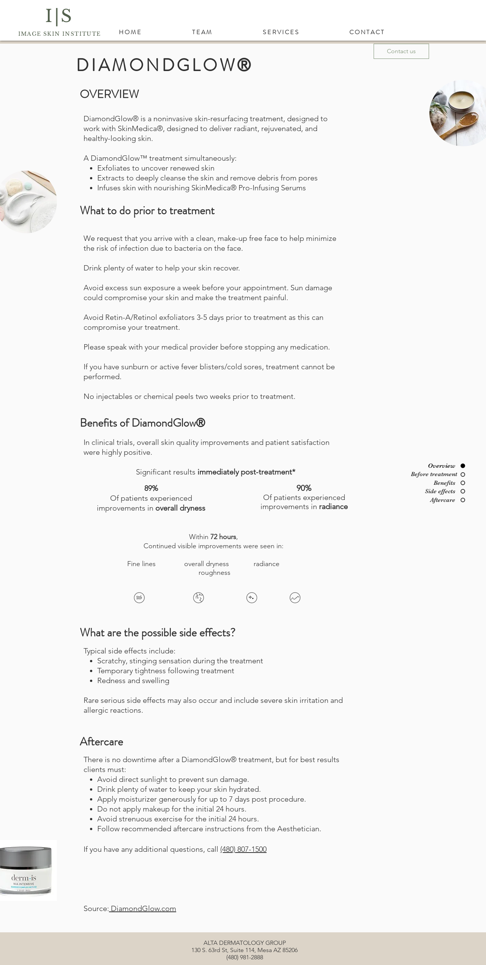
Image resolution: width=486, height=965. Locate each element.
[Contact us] (401, 51)
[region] (141, 599)
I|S (59, 16)
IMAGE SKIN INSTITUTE (59, 33)
